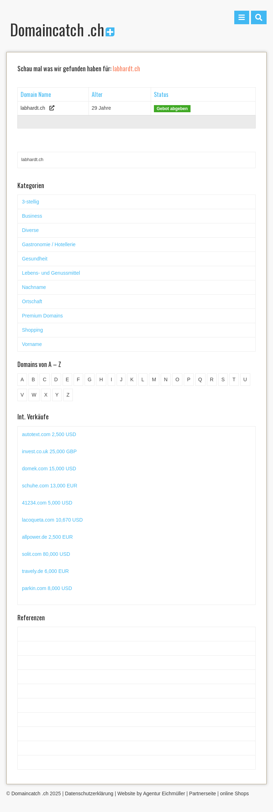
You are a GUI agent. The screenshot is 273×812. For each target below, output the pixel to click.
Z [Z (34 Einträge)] (68, 395)
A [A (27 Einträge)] (22, 379)
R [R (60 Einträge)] (212, 379)
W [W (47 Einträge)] (34, 395)
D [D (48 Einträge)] (56, 379)
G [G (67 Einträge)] (90, 379)
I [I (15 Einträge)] (111, 379)
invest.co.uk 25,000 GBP (49, 451)
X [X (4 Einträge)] (45, 395)
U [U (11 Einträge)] (245, 379)
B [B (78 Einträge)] (33, 379)
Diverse (30, 230)
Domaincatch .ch (62, 29)
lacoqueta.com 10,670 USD (52, 520)
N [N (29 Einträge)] (165, 379)
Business (32, 216)
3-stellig (30, 202)
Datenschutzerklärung (89, 793)
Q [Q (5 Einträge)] (200, 379)
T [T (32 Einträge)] (234, 379)
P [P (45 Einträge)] (188, 379)
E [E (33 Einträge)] (67, 379)
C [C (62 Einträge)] (44, 379)
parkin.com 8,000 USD (47, 588)
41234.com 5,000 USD (47, 503)
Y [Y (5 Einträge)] (57, 395)
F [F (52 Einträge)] (78, 379)
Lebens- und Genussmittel (51, 273)
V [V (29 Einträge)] (22, 395)
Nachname (34, 287)
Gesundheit (35, 259)
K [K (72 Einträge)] (131, 379)
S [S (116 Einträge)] (223, 379)
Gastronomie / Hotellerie (49, 244)
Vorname (32, 344)
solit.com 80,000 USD (46, 554)
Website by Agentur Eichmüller (151, 793)
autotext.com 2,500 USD (49, 434)
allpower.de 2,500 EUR (47, 537)
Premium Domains (42, 316)
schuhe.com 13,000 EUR (49, 485)
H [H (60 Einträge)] (101, 379)
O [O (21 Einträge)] (177, 379)
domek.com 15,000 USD (49, 468)
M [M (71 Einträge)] (154, 379)
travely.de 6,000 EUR (45, 571)
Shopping (32, 330)
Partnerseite (202, 793)
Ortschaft (32, 301)
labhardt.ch (33, 108)
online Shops (234, 793)
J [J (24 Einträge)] (121, 379)
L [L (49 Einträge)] (142, 379)
